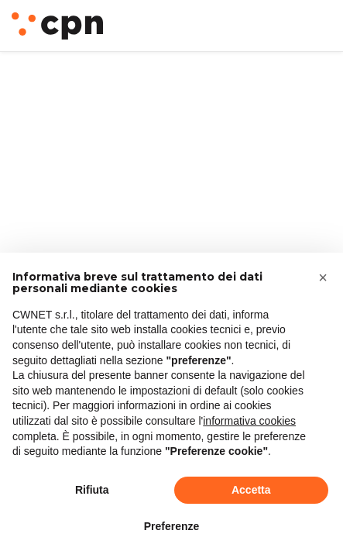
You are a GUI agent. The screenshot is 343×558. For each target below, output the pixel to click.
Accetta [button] (251, 490)
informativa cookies (249, 421)
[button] (322, 277)
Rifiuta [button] (92, 490)
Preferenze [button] (172, 526)
